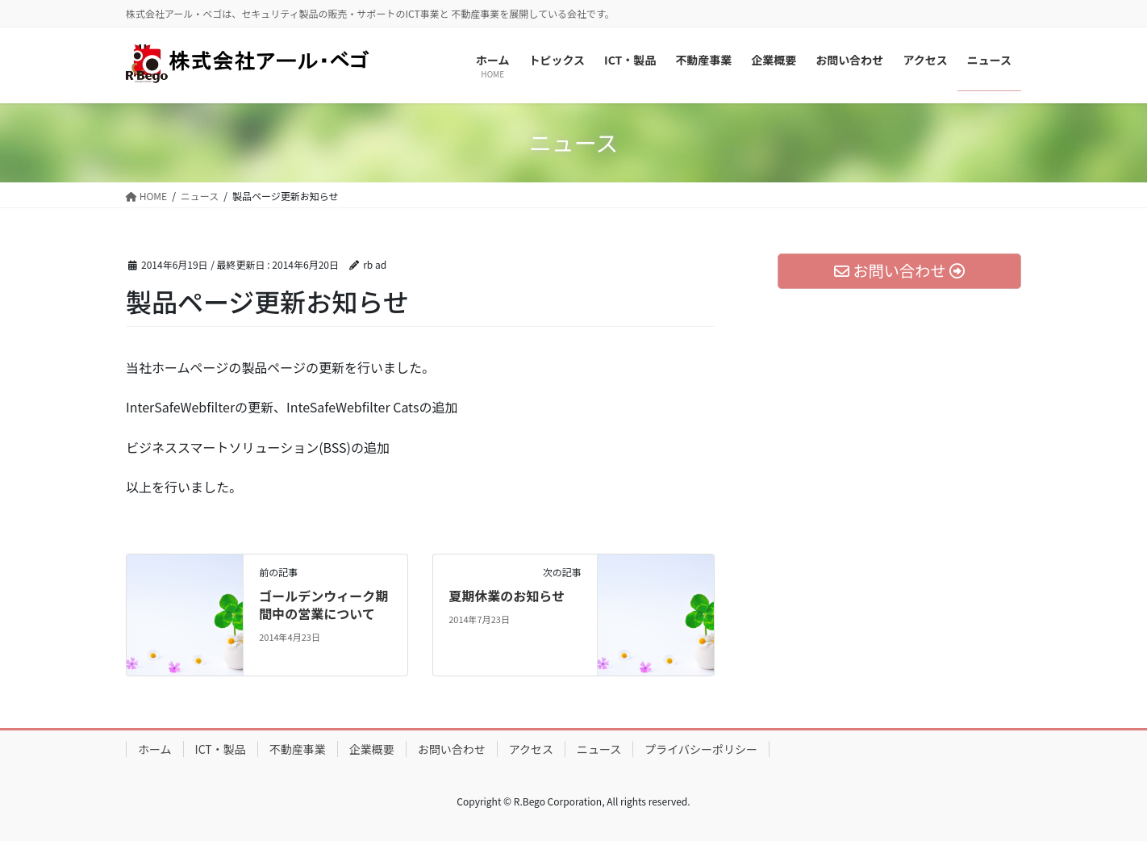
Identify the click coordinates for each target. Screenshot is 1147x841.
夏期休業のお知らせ (506, 595)
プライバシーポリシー (700, 749)
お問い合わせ (452, 749)
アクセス (531, 749)
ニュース (599, 749)
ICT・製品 (220, 749)
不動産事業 (297, 749)
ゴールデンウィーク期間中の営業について (323, 604)
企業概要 (371, 749)
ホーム (155, 749)
